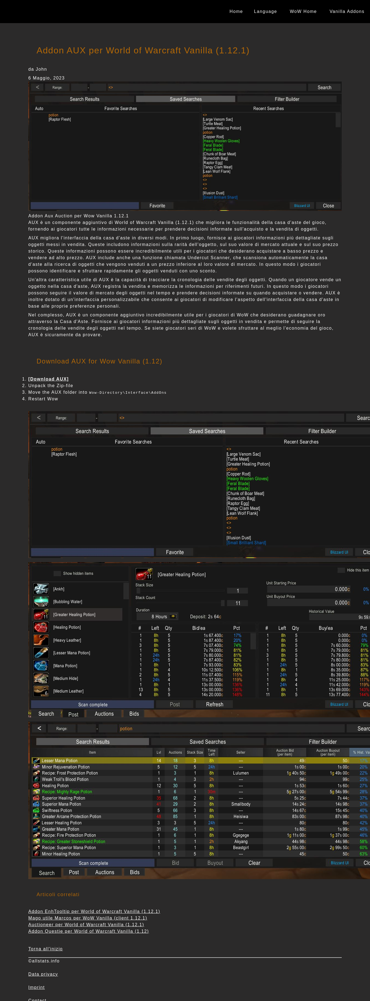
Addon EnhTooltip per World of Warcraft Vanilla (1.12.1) (94, 911)
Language (265, 11)
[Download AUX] (48, 379)
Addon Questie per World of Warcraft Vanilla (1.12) (88, 931)
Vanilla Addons (347, 11)
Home (236, 11)
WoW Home (303, 11)
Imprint (36, 987)
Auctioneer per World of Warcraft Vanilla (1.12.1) (86, 924)
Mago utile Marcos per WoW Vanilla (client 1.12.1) (87, 918)
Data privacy (43, 974)
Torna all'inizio (45, 949)
